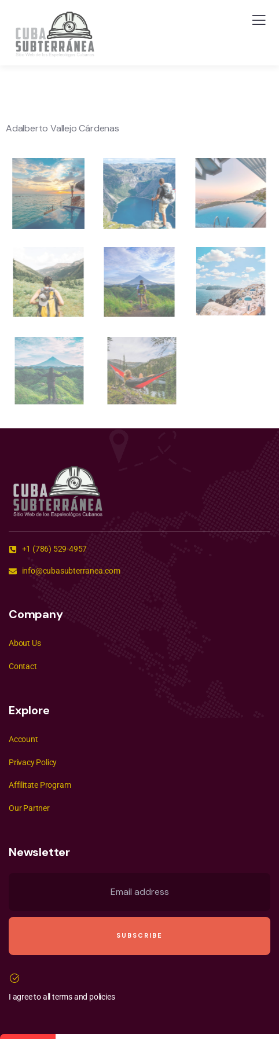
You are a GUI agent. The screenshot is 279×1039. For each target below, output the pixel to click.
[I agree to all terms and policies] (14, 978)
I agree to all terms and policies (62, 996)
